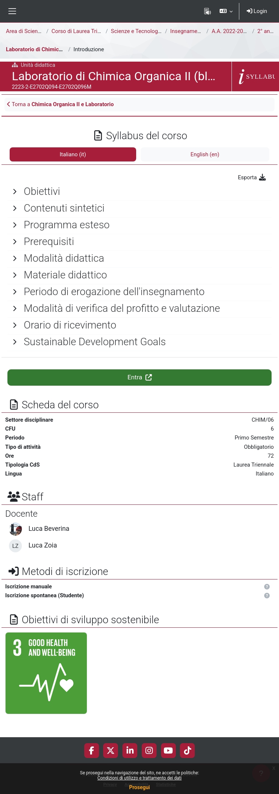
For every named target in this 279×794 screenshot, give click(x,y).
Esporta (252, 177)
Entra (139, 377)
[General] (139, 191)
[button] (225, 11)
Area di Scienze (24, 31)
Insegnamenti (187, 31)
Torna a (60, 104)
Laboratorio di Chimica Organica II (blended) (60, 49)
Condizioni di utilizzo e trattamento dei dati (139, 778)
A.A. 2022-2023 (230, 31)
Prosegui (139, 787)
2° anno (266, 31)
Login (257, 11)
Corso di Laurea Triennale (83, 31)
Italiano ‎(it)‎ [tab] (73, 154)
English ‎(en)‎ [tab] (204, 154)
